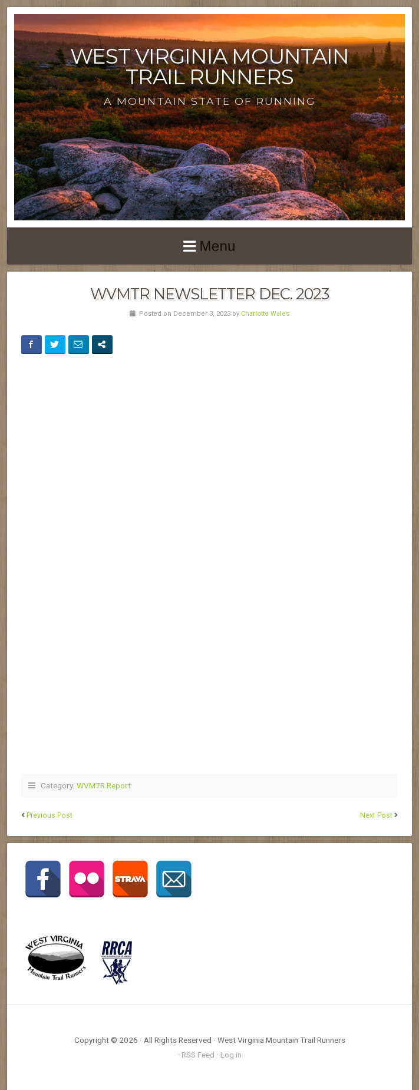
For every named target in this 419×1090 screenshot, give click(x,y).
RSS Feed (198, 1054)
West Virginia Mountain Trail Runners (209, 67)
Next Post (376, 815)
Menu (217, 246)
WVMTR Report (104, 785)
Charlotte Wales (265, 314)
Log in (231, 1054)
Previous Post (49, 815)
